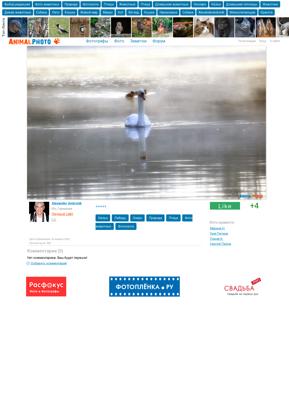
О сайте (275, 41)
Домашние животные (171, 4)
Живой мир (89, 12)
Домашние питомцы (241, 4)
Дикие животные (17, 12)
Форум (159, 41)
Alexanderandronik (211, 12)
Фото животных (47, 4)
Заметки (138, 41)
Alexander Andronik (67, 203)
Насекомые (168, 12)
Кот (120, 12)
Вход (262, 41)
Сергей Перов (220, 244)
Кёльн (216, 4)
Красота (267, 12)
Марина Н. (217, 228)
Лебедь (120, 218)
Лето (55, 12)
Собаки (187, 12)
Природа (70, 4)
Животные (127, 4)
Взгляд (133, 12)
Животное (270, 4)
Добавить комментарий (49, 263)
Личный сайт (62, 214)
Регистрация (247, 41)
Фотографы (97, 41)
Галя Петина (219, 234)
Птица (145, 4)
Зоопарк (200, 4)
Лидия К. (216, 239)
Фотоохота (91, 4)
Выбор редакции (17, 4)
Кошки (70, 12)
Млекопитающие (242, 12)
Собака (41, 12)
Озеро (137, 218)
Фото (119, 41)
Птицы (109, 4)
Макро (108, 12)
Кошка (149, 12)
